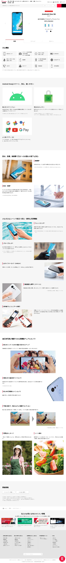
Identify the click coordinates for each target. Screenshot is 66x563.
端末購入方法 (5, 542)
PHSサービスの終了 (18, 545)
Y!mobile (3, 2)
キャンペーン (38, 1)
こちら (31, 70)
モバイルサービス (18, 1)
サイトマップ (55, 545)
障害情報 (54, 542)
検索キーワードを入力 (41, 554)
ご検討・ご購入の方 (59, 5)
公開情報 (28, 542)
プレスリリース (30, 539)
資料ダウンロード (6, 545)
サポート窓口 (63, 5)
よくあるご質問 (22, 492)
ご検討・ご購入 (33, 1)
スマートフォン (16, 508)
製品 (13, 1)
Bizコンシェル (43, 538)
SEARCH (54, 5)
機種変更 (4, 539)
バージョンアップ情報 (8, 492)
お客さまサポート (25, 1)
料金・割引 (10, 1)
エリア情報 (55, 539)
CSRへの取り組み (30, 545)
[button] (5, 23)
